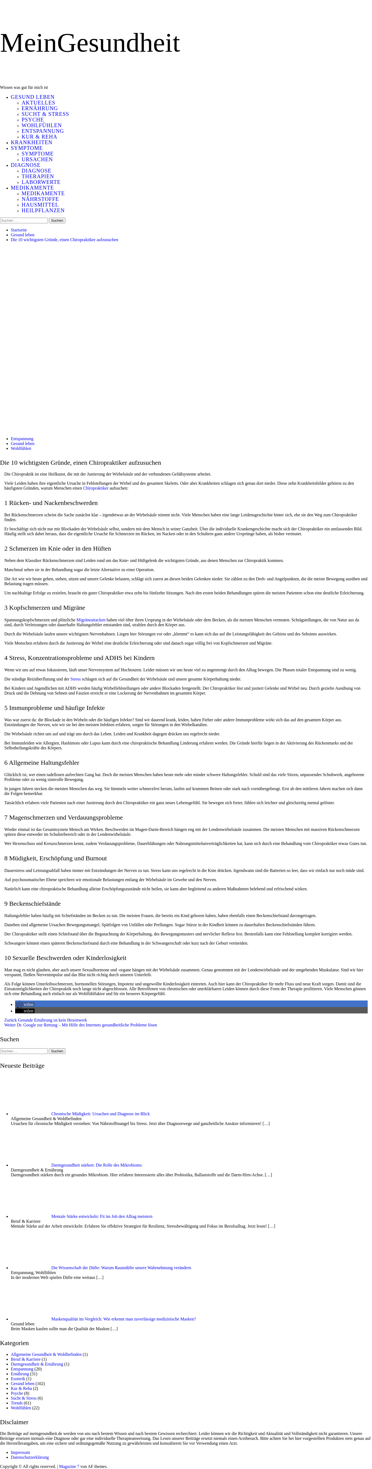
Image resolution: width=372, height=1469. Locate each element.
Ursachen (37, 159)
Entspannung (43, 131)
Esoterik (18, 1378)
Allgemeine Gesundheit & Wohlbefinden (46, 1354)
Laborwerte (41, 182)
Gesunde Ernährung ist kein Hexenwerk (45, 1020)
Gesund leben (33, 97)
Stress (76, 679)
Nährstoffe (40, 199)
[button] (25, 1004)
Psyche (33, 120)
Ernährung (40, 108)
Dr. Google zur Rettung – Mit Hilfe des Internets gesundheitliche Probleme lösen (80, 1025)
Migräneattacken (91, 620)
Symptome (27, 148)
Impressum (20, 1452)
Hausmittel (40, 205)
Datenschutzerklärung (30, 1457)
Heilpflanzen (43, 210)
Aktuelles (38, 103)
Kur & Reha (39, 137)
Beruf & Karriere (26, 1359)
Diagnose (26, 165)
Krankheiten (31, 142)
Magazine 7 (69, 1466)
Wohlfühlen (42, 125)
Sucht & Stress (45, 114)
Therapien (38, 176)
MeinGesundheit (90, 43)
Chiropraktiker (95, 488)
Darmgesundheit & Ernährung (37, 1364)
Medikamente (32, 188)
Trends (17, 1403)
